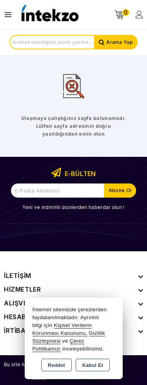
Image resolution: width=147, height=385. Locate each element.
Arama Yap (119, 42)
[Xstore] (49, 14)
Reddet (56, 365)
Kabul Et (92, 365)
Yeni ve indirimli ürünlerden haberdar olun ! (73, 207)
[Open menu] (10, 15)
